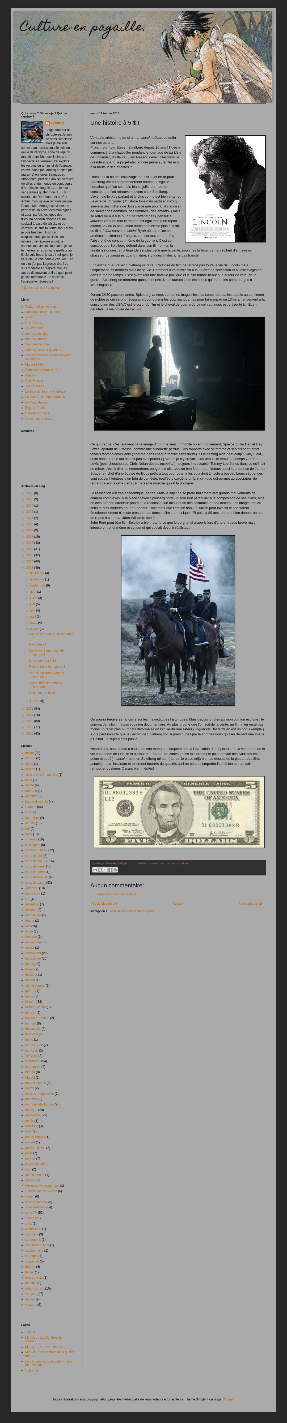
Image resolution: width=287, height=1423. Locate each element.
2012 (30, 708)
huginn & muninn (37, 1018)
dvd (27, 926)
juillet (34, 598)
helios (29, 996)
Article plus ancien (251, 903)
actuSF (30, 758)
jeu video (31, 1050)
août (33, 591)
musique (31, 1110)
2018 (30, 537)
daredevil (31, 888)
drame (29, 920)
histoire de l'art (35, 1007)
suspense (32, 1261)
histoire (184, 863)
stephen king (34, 1250)
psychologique (35, 1164)
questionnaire (34, 1175)
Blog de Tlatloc (35, 408)
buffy (28, 834)
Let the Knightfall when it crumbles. (46, 675)
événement (33, 953)
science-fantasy (36, 1202)
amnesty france (36, 339)
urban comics (34, 1288)
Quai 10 (30, 317)
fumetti (30, 980)
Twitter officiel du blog (40, 307)
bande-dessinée (36, 802)
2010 (30, 721)
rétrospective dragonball (42, 1185)
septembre (38, 585)
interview (31, 1034)
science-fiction (35, 1207)
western (30, 1305)
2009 (30, 727)
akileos (30, 769)
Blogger (228, 1399)
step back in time (37, 1245)
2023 (30, 512)
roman (29, 1196)
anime (29, 785)
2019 (30, 530)
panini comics (35, 1137)
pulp (28, 1169)
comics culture (35, 850)
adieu (29, 764)
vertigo (30, 1299)
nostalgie (31, 1126)
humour (30, 1023)
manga (30, 1072)
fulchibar (31, 975)
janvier (35, 701)
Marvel (30, 1077)
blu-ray (30, 823)
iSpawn (30, 375)
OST (28, 1131)
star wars (31, 1234)
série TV (31, 1212)
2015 (30, 555)
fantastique (33, 958)
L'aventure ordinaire (39, 418)
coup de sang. (35, 882)
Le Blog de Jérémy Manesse (45, 391)
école (29, 931)
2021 (30, 518)
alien (28, 780)
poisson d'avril (35, 1148)
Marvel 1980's (35, 364)
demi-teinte (33, 915)
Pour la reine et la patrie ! (47, 667)
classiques (32, 845)
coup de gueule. (36, 877)
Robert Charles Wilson (41, 1191)
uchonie (30, 1283)
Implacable (33, 1029)
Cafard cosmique (37, 413)
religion (30, 1180)
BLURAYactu (34, 323)
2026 (30, 493)
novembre (37, 579)
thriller (29, 1272)
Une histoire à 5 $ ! (42, 660)
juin (33, 604)
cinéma (153, 863)
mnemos (31, 1099)
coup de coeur (169, 863)
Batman (30, 807)
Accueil (178, 903)
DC (27, 899)
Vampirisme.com (37, 344)
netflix (29, 1121)
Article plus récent (104, 903)
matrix (29, 1088)
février (35, 629)
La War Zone (34, 328)
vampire (31, 1294)
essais (29, 947)
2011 (30, 715)
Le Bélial (31, 1056)
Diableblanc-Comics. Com (43, 370)
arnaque (31, 791)
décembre (37, 573)
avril (33, 616)
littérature (32, 1061)
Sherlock (31, 1218)
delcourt (31, 910)
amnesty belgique (37, 334)
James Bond (34, 1045)
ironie (29, 1040)
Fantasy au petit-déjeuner (43, 350)
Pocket (30, 1142)
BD (27, 812)
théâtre (30, 1267)
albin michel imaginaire (41, 774)
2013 (30, 568)
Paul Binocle (34, 381)
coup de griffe (35, 872)
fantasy (30, 964)
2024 (30, 505)
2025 (30, 499)
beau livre (32, 818)
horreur (30, 1012)
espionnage (33, 942)
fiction (29, 969)
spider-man (33, 1229)
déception (32, 904)
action (29, 753)
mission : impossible (39, 1094)
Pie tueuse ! (37, 644)
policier (30, 1158)
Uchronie (31, 1370)
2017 (30, 543)
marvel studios (35, 1083)
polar (28, 1153)
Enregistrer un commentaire (116, 894)
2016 (30, 549)
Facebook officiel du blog (43, 312)
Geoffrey (57, 123)
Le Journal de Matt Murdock (45, 397)
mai (33, 610)
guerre (30, 991)
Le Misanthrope (36, 402)
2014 (30, 561)
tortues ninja (34, 1277)
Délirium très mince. (43, 693)
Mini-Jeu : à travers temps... (45, 1347)
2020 (30, 524)
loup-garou (32, 1067)
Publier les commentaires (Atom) (133, 911)
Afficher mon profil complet (40, 287)
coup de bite (34, 856)
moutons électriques (39, 1104)
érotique (31, 937)
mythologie (33, 1115)
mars (34, 622)
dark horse (32, 893)
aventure (31, 796)
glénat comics (35, 985)
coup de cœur (35, 866)
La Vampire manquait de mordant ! (46, 652)
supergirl (31, 1256)
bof (27, 829)
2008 (30, 733)
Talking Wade (34, 386)
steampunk (33, 1240)
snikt (28, 1223)
